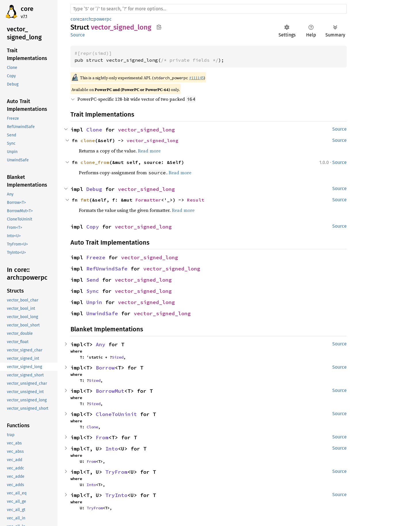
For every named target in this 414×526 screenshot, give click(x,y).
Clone (94, 129)
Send (92, 279)
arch (86, 19)
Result (195, 200)
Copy (92, 226)
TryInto (116, 495)
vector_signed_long (146, 129)
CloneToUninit (116, 414)
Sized (117, 357)
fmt (85, 200)
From (102, 437)
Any (100, 344)
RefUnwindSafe (106, 268)
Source (77, 35)
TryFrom (116, 472)
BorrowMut (110, 391)
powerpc (103, 19)
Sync (92, 291)
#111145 (196, 78)
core (27, 9)
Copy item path (159, 27)
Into (111, 448)
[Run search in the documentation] (208, 9)
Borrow (105, 367)
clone (88, 140)
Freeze (95, 257)
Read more (149, 151)
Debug (94, 189)
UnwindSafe (102, 313)
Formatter (148, 200)
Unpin (94, 302)
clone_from (95, 162)
